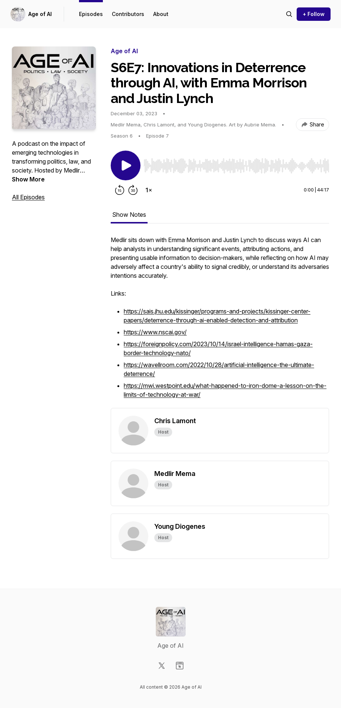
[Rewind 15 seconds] (119, 190)
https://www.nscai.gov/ (155, 332)
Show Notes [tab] (129, 214)
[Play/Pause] (125, 165)
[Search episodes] (289, 14)
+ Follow (314, 14)
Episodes (91, 14)
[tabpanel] (220, 321)
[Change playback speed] (148, 190)
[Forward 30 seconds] (133, 190)
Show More (28, 179)
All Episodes (28, 197)
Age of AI (40, 14)
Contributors (128, 14)
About (160, 14)
